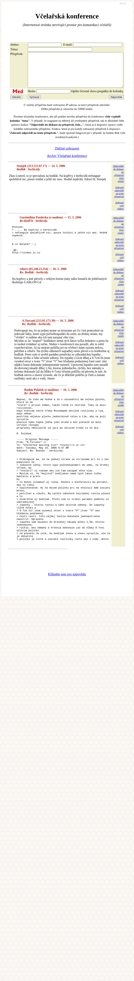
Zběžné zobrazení (67, 155)
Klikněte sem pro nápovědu (67, 611)
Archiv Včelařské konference (67, 163)
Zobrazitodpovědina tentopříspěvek (119, 199)
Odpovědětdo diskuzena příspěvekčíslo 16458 (118, 180)
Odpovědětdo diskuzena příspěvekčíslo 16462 (118, 232)
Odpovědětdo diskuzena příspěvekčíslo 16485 (118, 336)
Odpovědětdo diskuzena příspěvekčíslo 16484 (118, 284)
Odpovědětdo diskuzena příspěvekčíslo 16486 (118, 405)
